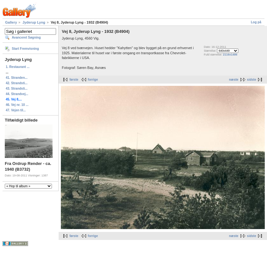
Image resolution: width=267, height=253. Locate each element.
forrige (93, 79)
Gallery (11, 22)
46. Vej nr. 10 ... (17, 105)
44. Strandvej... (17, 94)
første (73, 79)
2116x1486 (230, 54)
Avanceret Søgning (26, 37)
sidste (251, 79)
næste (233, 79)
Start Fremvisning (25, 48)
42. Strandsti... (16, 83)
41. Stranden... (16, 77)
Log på (256, 22)
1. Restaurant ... (17, 67)
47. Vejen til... (16, 110)
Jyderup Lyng (33, 22)
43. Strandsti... (16, 88)
